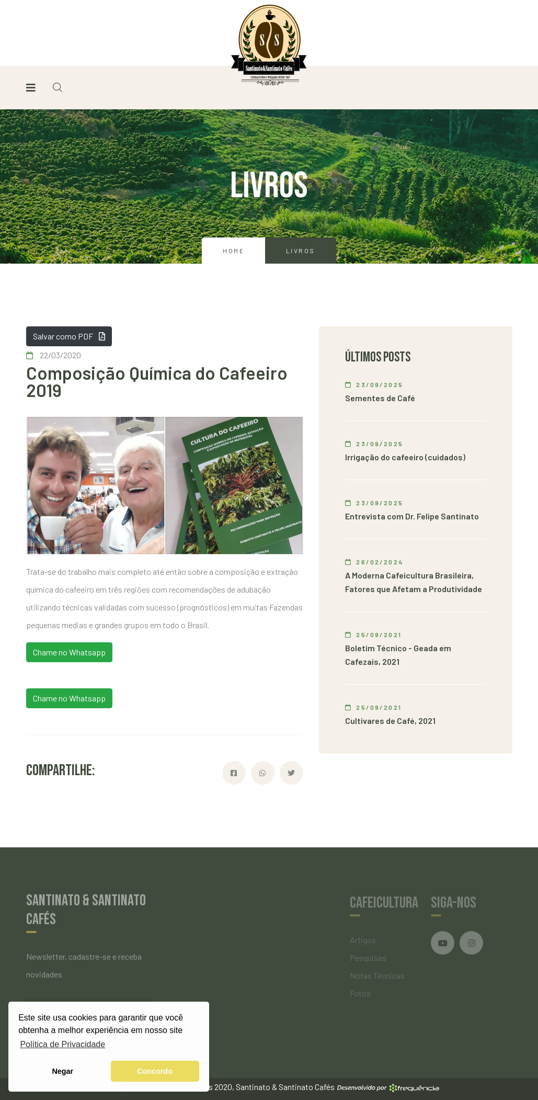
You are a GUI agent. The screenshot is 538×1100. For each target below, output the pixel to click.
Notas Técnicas (377, 978)
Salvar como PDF (69, 336)
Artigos (363, 942)
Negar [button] (62, 1071)
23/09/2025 (374, 384)
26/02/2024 (374, 561)
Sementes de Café (380, 398)
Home (233, 250)
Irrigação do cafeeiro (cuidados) (405, 457)
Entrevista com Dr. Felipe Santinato (412, 516)
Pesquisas (368, 960)
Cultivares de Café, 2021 (390, 720)
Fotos (360, 996)
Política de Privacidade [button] (62, 1044)
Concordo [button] (155, 1071)
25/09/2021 (373, 634)
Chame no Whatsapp (69, 652)
